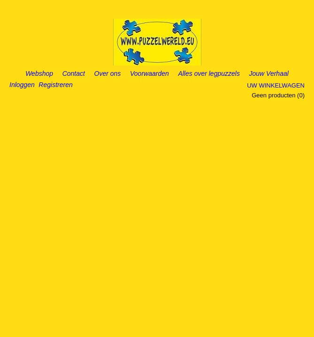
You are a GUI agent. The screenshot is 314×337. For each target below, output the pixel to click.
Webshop (39, 73)
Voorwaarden (149, 73)
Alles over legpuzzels (209, 73)
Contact (73, 73)
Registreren (55, 84)
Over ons (107, 73)
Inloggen (22, 84)
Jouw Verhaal (269, 73)
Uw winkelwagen (276, 85)
